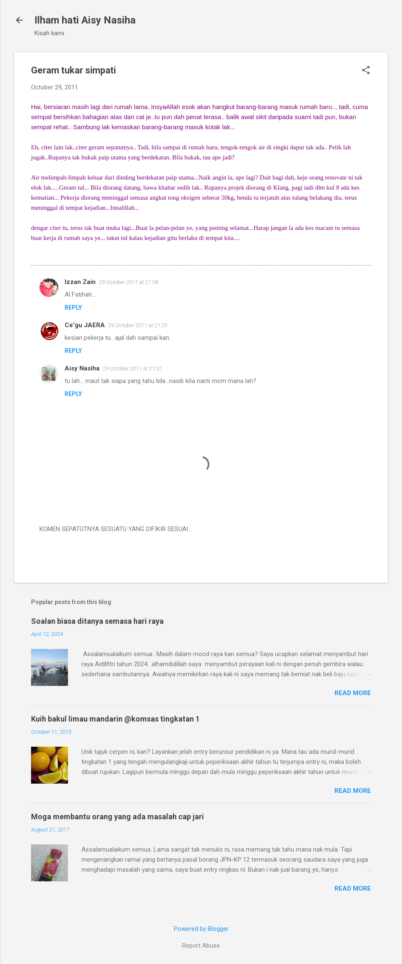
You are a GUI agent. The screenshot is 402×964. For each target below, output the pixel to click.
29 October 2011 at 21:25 (137, 325)
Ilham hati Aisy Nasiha (85, 20)
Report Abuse (201, 945)
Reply (73, 307)
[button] (366, 71)
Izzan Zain (80, 282)
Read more (352, 693)
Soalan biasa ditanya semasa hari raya (97, 621)
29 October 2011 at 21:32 (132, 368)
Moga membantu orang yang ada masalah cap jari (117, 816)
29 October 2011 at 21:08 (128, 282)
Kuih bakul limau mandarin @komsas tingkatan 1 (115, 718)
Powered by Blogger (201, 929)
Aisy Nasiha (82, 368)
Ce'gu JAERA (85, 325)
